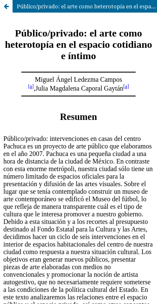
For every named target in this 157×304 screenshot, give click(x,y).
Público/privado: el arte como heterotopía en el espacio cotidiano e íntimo (87, 6)
